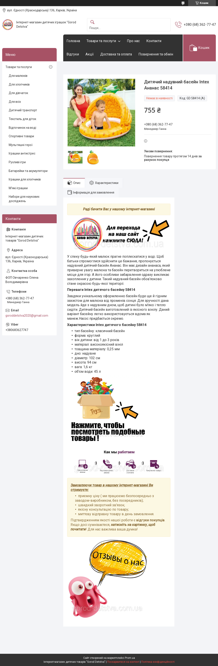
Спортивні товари (21, 136)
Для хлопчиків (19, 84)
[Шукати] (92, 22)
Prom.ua (130, 657)
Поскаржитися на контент (123, 661)
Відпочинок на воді (22, 127)
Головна (73, 41)
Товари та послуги (101, 41)
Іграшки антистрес (22, 153)
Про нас (133, 41)
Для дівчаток (18, 93)
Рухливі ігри (17, 162)
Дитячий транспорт (23, 110)
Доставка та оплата (116, 54)
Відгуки (72, 54)
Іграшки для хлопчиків (25, 179)
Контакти (153, 41)
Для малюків (18, 75)
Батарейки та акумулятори (28, 171)
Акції (89, 54)
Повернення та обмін (155, 54)
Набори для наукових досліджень (24, 199)
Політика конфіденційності (158, 661)
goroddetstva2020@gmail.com (26, 315)
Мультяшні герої (20, 145)
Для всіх (15, 101)
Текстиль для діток (22, 119)
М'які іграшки (18, 188)
